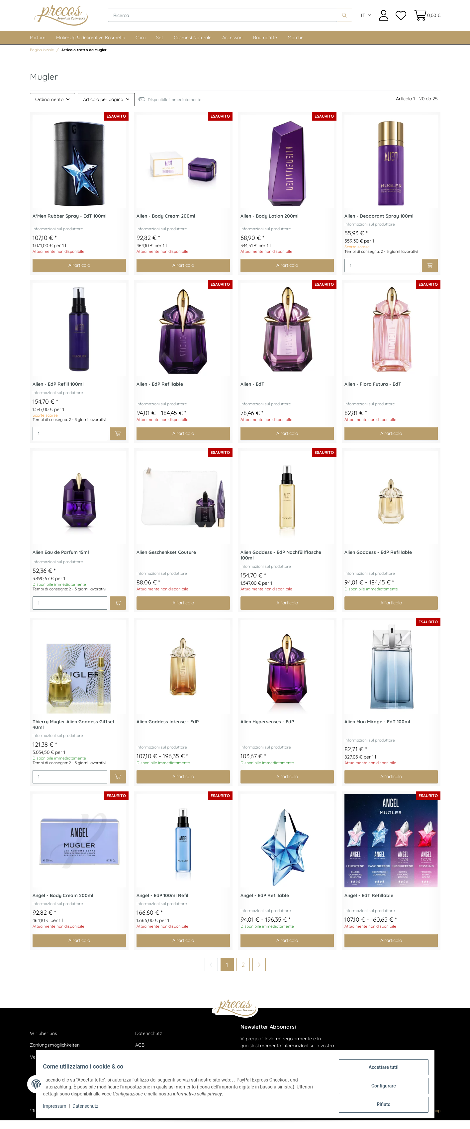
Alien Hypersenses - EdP (267, 730)
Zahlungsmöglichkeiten (55, 1054)
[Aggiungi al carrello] (430, 274)
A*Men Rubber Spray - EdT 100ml (70, 225)
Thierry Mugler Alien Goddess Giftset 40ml (74, 733)
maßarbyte (388, 1119)
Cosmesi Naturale (193, 46)
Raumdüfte (265, 46)
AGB (139, 1054)
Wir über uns (43, 1042)
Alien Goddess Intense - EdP (168, 730)
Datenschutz (148, 1042)
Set (159, 46)
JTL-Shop (431, 1119)
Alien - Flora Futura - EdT (372, 393)
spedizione (117, 1119)
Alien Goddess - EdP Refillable (378, 561)
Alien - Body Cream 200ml (166, 225)
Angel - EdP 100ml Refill (163, 904)
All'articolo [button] (79, 274)
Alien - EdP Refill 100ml (58, 393)
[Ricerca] (234, 20)
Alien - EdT (252, 393)
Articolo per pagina (103, 108)
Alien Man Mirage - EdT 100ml (377, 730)
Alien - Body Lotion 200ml (269, 225)
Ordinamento (49, 108)
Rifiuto (380, 1105)
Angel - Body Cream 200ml (63, 904)
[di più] (259, 973)
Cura (140, 46)
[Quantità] (381, 274)
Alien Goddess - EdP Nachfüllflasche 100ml (280, 563)
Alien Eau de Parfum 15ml (61, 561)
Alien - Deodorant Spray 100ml (379, 225)
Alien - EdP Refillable (160, 393)
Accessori (232, 46)
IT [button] (363, 20)
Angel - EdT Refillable (368, 904)
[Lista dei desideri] (401, 20)
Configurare (380, 1088)
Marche (296, 46)
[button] (383, 20)
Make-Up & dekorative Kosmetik (90, 46)
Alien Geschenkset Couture (166, 561)
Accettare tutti (380, 1071)
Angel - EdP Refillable (264, 904)
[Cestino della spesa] (425, 20)
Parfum (38, 46)
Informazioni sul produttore (58, 237)
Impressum (58, 1108)
